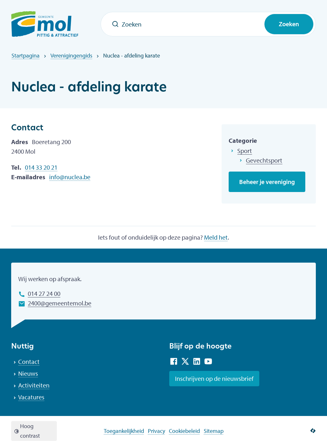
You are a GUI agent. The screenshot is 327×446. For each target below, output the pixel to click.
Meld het (216, 237)
